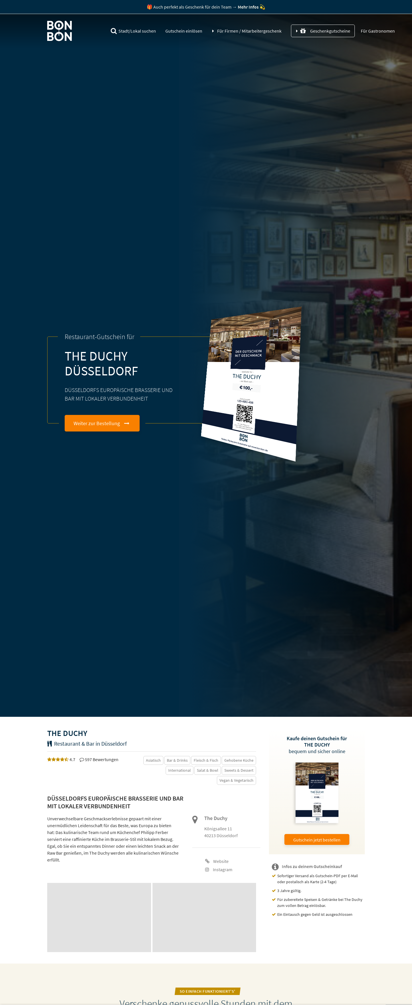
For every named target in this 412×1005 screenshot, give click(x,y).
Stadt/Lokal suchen (133, 31)
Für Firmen (249, 31)
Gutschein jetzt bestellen (316, 840)
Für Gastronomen (377, 31)
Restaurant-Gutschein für (99, 336)
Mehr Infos (248, 7)
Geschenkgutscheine (325, 31)
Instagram (218, 869)
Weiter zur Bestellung (97, 423)
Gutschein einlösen (183, 31)
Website (217, 861)
